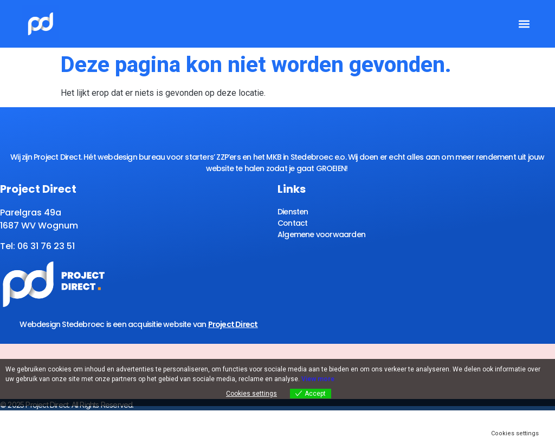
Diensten (293, 211)
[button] (524, 24)
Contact (292, 223)
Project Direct (233, 324)
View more (317, 379)
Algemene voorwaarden (321, 234)
